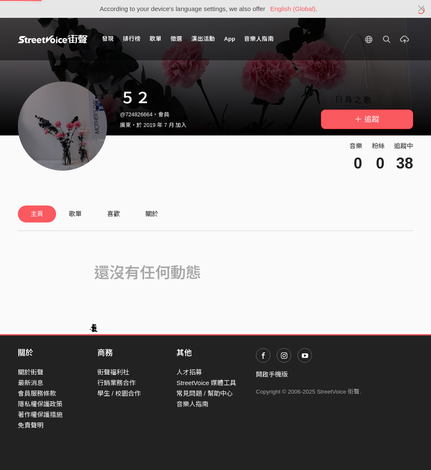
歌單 (156, 39)
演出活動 (203, 39)
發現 (108, 39)
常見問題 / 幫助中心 (204, 393)
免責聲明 (30, 425)
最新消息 (30, 382)
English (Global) (293, 8)
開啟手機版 (272, 374)
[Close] (421, 9)
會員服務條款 (37, 393)
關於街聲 (30, 372)
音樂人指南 (259, 39)
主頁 (37, 213)
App (229, 39)
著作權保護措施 (40, 414)
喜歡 (113, 213)
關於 (151, 213)
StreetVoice (53, 39)
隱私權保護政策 (40, 404)
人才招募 (189, 372)
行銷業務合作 (116, 382)
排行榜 (132, 39)
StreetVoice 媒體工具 (206, 382)
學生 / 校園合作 (119, 393)
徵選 (176, 39)
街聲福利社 (113, 372)
